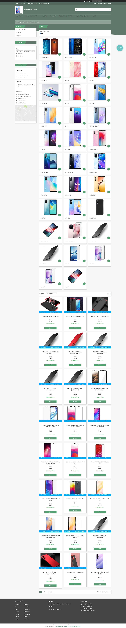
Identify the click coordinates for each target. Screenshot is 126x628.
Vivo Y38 (42, 287)
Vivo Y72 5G (68, 195)
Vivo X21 (67, 103)
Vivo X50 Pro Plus (94, 126)
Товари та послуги (31, 16)
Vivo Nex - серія (44, 57)
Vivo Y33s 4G (43, 195)
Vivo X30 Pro (43, 264)
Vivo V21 (42, 149)
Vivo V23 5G (92, 195)
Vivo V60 (67, 287)
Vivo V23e (67, 218)
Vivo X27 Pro (93, 241)
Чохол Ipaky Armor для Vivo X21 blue (75, 498)
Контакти (53, 16)
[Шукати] (109, 9)
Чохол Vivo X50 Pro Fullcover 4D (75, 572)
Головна (19, 16)
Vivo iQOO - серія (69, 57)
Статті (94, 16)
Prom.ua (71, 625)
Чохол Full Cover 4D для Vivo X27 (75, 316)
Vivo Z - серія (93, 57)
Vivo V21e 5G (93, 218)
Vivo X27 (67, 80)
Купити (50, 328)
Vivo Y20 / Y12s (44, 172)
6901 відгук (88, 1)
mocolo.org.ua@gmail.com (24, 96)
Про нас (44, 16)
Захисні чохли (32, 22)
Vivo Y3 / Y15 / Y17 (94, 149)
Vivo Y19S (92, 264)
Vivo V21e (67, 149)
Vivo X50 (92, 103)
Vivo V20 (67, 126)
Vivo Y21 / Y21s (93, 172)
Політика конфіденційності (75, 626)
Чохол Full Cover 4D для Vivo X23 (99, 316)
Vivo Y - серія (43, 80)
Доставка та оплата (65, 16)
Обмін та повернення (82, 16)
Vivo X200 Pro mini (69, 241)
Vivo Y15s (42, 218)
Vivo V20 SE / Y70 (69, 172)
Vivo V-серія (43, 103)
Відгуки (18, 35)
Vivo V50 (67, 264)
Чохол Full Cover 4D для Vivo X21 (50, 316)
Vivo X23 (92, 80)
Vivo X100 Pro (43, 241)
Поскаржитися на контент (62, 626)
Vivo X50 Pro (43, 126)
